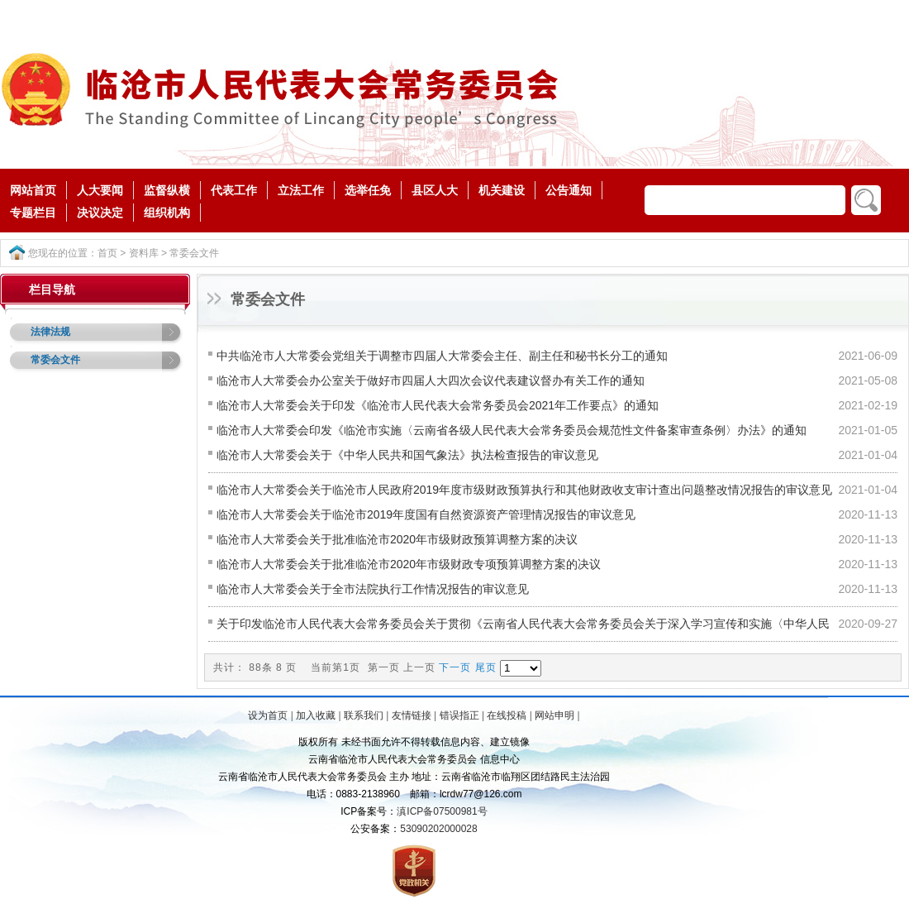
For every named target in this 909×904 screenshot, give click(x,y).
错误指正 (459, 715)
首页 (107, 253)
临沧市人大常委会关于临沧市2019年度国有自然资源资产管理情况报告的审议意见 (426, 514)
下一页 (455, 667)
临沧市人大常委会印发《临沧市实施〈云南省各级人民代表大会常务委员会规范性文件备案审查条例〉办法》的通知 (512, 430)
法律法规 (50, 331)
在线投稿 (506, 715)
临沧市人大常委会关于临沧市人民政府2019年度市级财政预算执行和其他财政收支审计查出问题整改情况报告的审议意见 (524, 489)
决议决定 (100, 212)
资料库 (144, 253)
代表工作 (234, 190)
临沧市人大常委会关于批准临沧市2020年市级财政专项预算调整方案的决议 (409, 564)
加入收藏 (316, 715)
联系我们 (363, 715)
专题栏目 (33, 212)
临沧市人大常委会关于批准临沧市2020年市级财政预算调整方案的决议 (397, 539)
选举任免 (368, 190)
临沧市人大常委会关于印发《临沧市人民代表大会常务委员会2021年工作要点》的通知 (438, 405)
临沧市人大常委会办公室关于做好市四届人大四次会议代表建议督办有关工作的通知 (431, 380)
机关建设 (501, 190)
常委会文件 (194, 253)
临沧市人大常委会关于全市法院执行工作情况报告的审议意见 (373, 588)
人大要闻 (100, 190)
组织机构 (167, 212)
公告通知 (568, 190)
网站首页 (33, 190)
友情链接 (411, 715)
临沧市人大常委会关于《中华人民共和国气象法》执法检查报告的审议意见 (407, 455)
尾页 (486, 667)
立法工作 (301, 190)
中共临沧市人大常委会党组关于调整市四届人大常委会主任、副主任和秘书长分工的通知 (442, 355)
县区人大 (435, 190)
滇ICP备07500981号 (442, 811)
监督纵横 (167, 190)
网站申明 (554, 715)
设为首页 (268, 715)
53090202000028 (438, 829)
